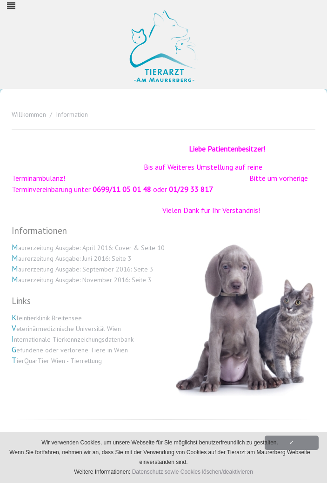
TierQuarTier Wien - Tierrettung (57, 361)
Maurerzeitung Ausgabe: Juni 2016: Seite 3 (72, 258)
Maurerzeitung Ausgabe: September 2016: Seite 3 (82, 269)
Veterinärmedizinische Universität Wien (66, 328)
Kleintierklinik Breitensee (47, 318)
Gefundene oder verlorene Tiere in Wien (70, 350)
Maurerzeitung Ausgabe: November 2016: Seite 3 (82, 280)
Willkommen (29, 114)
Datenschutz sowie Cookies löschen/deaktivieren (192, 472)
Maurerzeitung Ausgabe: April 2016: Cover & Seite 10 (88, 248)
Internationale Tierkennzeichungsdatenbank (72, 339)
